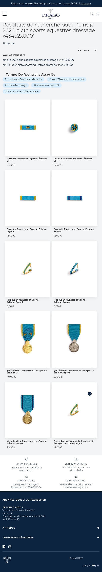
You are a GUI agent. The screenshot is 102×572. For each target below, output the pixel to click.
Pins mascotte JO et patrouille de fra (23, 79)
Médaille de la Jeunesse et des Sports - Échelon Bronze (27, 442)
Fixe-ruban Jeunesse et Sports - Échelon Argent (23, 301)
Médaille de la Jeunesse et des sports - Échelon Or (27, 371)
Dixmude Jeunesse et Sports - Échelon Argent (27, 230)
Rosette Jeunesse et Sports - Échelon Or (73, 159)
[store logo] (51, 14)
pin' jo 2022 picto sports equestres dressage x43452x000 (38, 64)
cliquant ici (8, 513)
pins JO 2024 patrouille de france (21, 91)
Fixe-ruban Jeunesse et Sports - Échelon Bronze (70, 301)
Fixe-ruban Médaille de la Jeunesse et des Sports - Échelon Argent (73, 442)
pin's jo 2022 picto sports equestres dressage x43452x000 (38, 59)
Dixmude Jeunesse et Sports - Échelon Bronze (74, 230)
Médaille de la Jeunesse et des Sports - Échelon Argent (74, 371)
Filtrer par (9, 43)
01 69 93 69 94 (35, 487)
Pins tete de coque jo (15, 85)
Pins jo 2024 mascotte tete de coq (66, 79)
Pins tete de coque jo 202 (46, 85)
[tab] (51, 528)
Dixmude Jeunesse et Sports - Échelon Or (27, 159)
